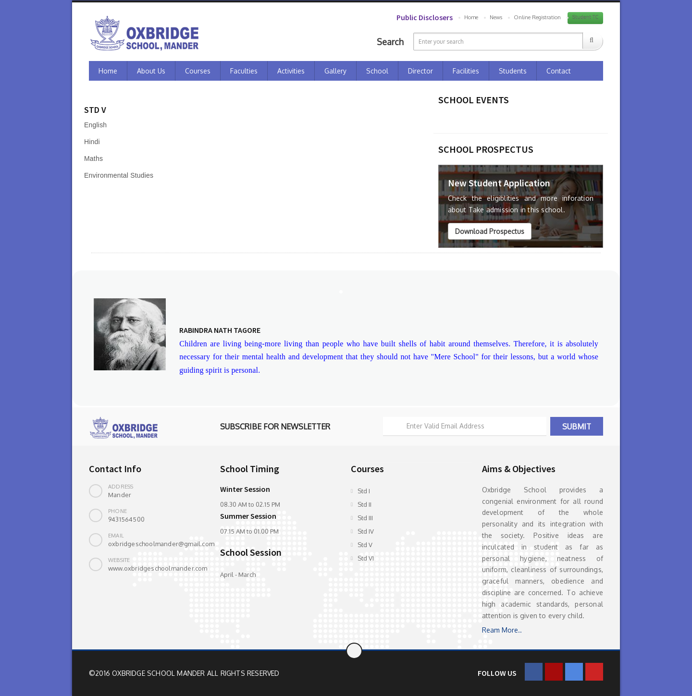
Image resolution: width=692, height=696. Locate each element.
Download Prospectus (489, 231)
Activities (291, 71)
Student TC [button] (585, 17)
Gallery (335, 71)
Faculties (244, 71)
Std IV (366, 531)
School (377, 71)
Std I (364, 491)
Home (471, 17)
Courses (197, 71)
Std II (364, 504)
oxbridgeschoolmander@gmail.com (161, 544)
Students (513, 71)
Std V (365, 545)
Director (420, 71)
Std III (365, 518)
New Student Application (499, 183)
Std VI (366, 558)
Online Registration (537, 17)
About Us (151, 71)
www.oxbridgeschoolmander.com (158, 568)
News (496, 17)
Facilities (466, 71)
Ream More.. (502, 630)
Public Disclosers (424, 17)
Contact (558, 71)
